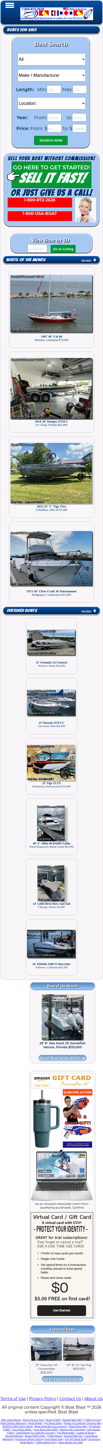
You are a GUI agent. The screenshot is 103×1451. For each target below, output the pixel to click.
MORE (89, 260)
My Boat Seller (53, 1423)
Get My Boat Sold (75, 1439)
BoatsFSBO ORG (35, 1435)
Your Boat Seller (22, 1429)
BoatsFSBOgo (14, 1435)
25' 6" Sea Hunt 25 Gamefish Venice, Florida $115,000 (62, 1045)
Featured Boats (22, 611)
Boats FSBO (53, 1419)
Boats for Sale (21, 30)
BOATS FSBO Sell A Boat (17, 1426)
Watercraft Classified (72, 1429)
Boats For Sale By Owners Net (82, 1423)
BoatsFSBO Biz (73, 1435)
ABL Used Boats (11, 1419)
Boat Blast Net (78, 1426)
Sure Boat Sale (54, 1439)
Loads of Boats (86, 1432)
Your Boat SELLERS (45, 1429)
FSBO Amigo (93, 1419)
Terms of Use (13, 1398)
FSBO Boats (54, 1435)
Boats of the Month (25, 260)
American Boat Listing (29, 1439)
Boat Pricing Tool (33, 1419)
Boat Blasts (35, 1423)
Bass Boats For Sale (71, 1442)
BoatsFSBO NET (72, 1419)
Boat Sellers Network (13, 1423)
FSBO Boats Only (46, 1442)
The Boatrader (66, 1432)
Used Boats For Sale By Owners (35, 1432)
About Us (93, 1398)
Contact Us (70, 1398)
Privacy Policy (42, 1398)
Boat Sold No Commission (51, 1426)
